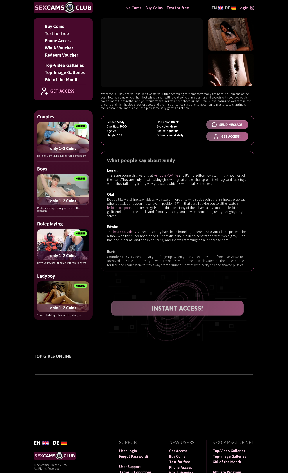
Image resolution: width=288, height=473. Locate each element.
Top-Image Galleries (65, 72)
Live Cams (132, 8)
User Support (130, 467)
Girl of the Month (62, 79)
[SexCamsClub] (63, 7)
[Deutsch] (230, 8)
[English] (217, 8)
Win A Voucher (59, 47)
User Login (128, 451)
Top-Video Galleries (64, 65)
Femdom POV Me (166, 178)
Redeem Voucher (61, 55)
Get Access (178, 451)
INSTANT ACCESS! (177, 308)
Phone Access (58, 40)
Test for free (57, 33)
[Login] (246, 8)
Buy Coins (54, 26)
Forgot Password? (133, 456)
